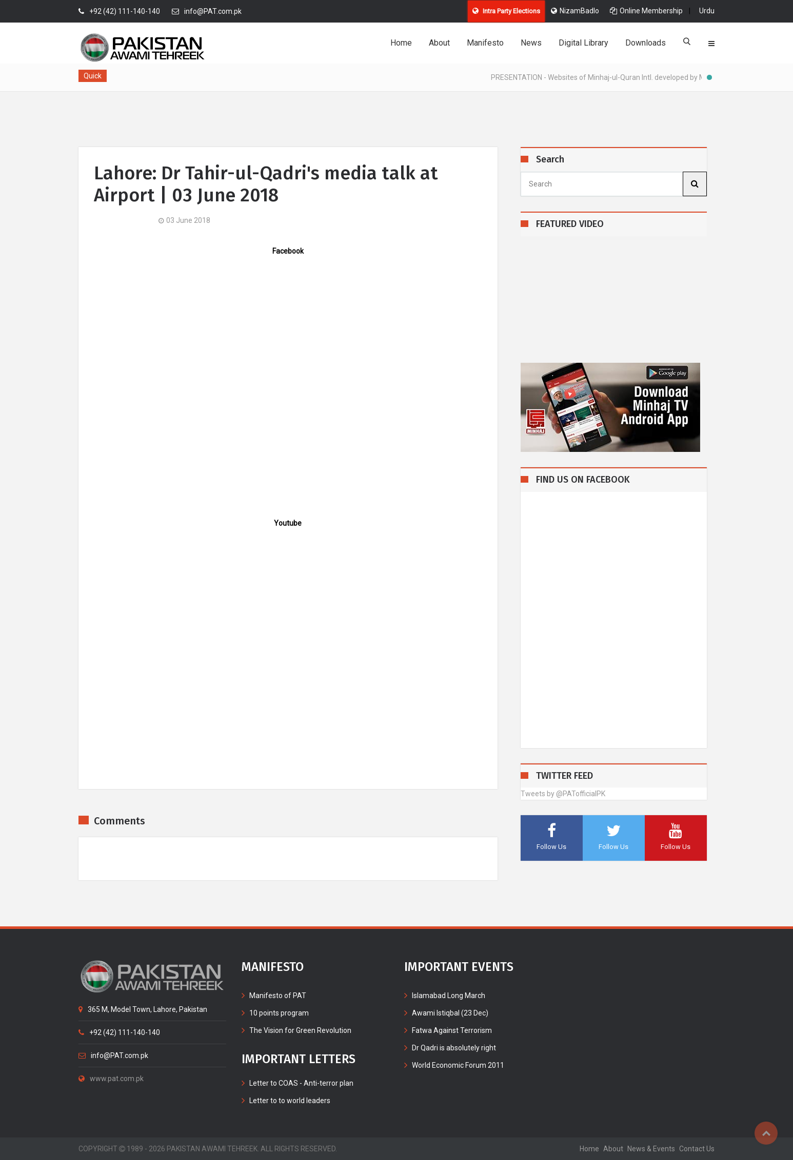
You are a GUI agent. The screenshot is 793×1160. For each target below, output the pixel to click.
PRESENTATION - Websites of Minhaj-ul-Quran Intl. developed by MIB (605, 77)
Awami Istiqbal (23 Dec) (450, 1013)
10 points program (279, 1013)
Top (766, 1133)
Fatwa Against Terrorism (452, 1030)
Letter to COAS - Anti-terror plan (301, 1083)
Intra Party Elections (506, 11)
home (589, 1149)
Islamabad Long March (448, 995)
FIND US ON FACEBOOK (583, 479)
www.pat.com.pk (111, 1078)
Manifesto (485, 43)
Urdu (707, 11)
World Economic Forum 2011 (458, 1065)
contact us (697, 1149)
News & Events (651, 1149)
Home (401, 43)
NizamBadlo (575, 11)
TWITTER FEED (564, 776)
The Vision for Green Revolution (300, 1030)
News (531, 43)
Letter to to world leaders (289, 1100)
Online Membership (646, 11)
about (613, 1149)
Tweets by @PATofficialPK (563, 794)
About (439, 43)
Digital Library (583, 43)
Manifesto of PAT (277, 995)
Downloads (645, 43)
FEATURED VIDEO (570, 224)
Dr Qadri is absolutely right (454, 1048)
